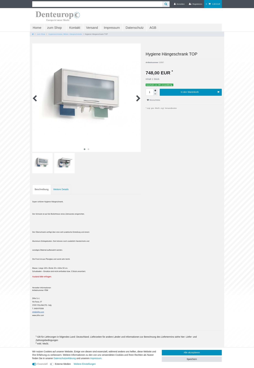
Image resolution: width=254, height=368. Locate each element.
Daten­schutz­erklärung (65, 358)
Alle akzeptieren (192, 352)
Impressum (112, 27)
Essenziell (42, 364)
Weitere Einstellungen (85, 364)
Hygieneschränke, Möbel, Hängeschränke (65, 34)
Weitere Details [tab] (61, 189)
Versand (92, 27)
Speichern (192, 359)
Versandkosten (170, 108)
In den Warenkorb (200, 92)
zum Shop (54, 27)
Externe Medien (63, 364)
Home (37, 27)
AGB (153, 27)
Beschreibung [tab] (42, 189)
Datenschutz (135, 27)
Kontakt (74, 27)
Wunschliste (153, 100)
